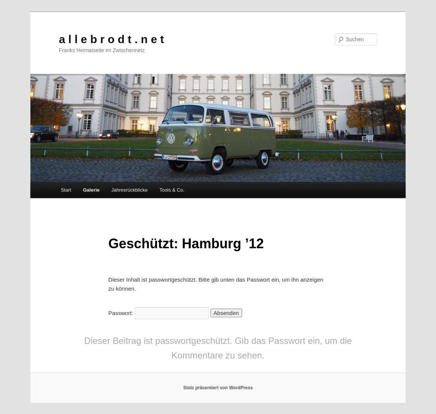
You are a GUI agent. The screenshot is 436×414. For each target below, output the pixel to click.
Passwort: (158, 313)
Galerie (91, 190)
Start (66, 190)
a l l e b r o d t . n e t (111, 39)
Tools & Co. (171, 190)
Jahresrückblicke (129, 190)
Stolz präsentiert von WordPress (218, 387)
